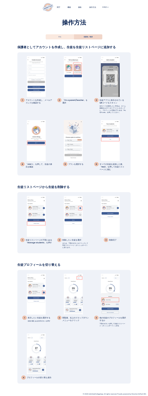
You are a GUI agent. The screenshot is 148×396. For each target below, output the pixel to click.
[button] (105, 7)
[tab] (60, 36)
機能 (69, 7)
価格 (80, 7)
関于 (58, 7)
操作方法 (92, 7)
